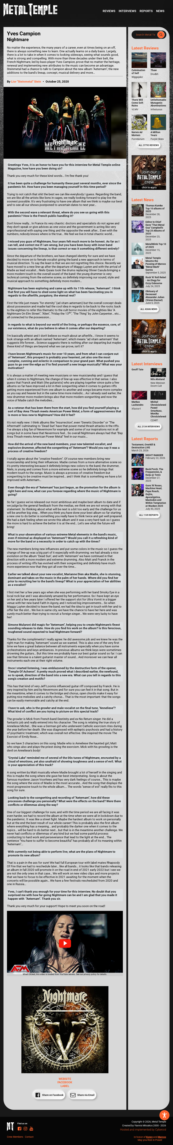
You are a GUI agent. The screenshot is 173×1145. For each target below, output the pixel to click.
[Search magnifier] (161, 34)
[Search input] (145, 34)
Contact (29, 1136)
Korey (149, 1137)
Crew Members (15, 1136)
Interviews (127, 11)
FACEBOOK (64, 1082)
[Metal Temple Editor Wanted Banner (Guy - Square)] (149, 352)
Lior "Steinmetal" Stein (26, 81)
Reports (146, 11)
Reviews (109, 11)
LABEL (65, 1086)
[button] (65, 943)
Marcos (162, 1137)
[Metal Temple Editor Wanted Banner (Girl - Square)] (149, 189)
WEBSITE (65, 1079)
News (160, 11)
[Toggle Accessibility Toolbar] (164, 1115)
